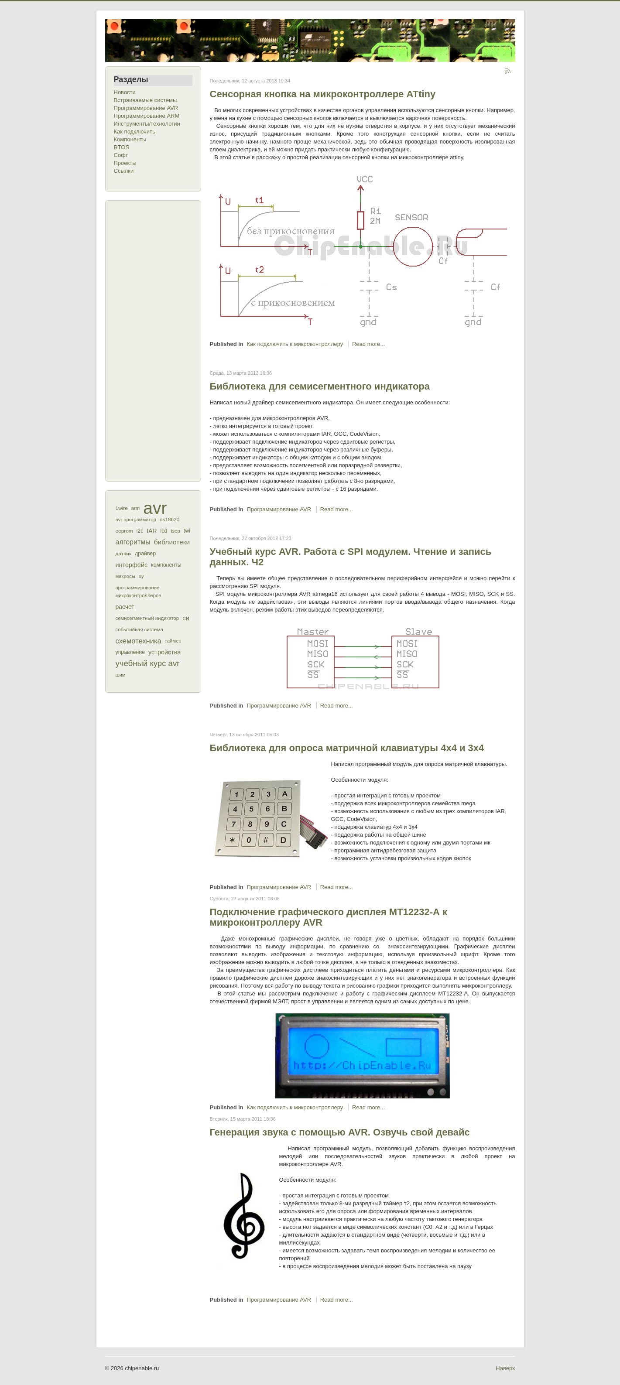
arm (135, 508)
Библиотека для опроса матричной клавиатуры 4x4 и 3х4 (347, 747)
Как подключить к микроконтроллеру (295, 344)
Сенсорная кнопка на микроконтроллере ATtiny (323, 94)
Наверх (505, 1368)
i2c (140, 531)
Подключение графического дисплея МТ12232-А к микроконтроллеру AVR (329, 917)
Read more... (368, 344)
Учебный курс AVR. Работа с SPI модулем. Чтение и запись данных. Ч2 (351, 557)
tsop (175, 530)
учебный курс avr (148, 663)
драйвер (145, 554)
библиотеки (172, 542)
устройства (164, 652)
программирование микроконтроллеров (138, 591)
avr (155, 508)
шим (121, 674)
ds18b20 (169, 519)
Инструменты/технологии (147, 123)
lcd (164, 531)
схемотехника (138, 641)
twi (187, 531)
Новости (125, 92)
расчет (125, 606)
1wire (122, 508)
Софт (121, 155)
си (185, 618)
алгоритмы (133, 542)
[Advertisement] (149, 340)
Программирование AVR (146, 108)
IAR (152, 530)
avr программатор (136, 519)
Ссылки (124, 171)
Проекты (125, 163)
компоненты (166, 565)
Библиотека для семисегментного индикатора (320, 386)
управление (130, 652)
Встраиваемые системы (145, 100)
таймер (173, 640)
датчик (124, 554)
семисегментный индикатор (147, 618)
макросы (125, 576)
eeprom (124, 531)
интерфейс (132, 564)
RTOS (122, 147)
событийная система (139, 629)
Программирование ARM (147, 116)
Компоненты (130, 139)
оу (141, 576)
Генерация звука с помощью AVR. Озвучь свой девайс (340, 1132)
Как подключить (134, 131)
